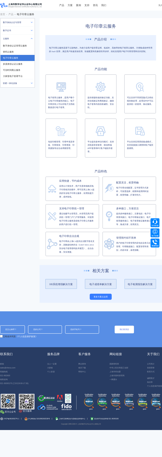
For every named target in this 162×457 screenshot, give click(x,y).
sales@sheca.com (7, 368)
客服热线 (4, 372)
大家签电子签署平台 (13, 76)
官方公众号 (10, 412)
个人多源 (51, 372)
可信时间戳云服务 (11, 70)
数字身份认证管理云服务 (15, 46)
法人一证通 (52, 364)
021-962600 (5, 375)
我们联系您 (124, 329)
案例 (78, 5)
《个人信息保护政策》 (27, 336)
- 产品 (9, 14)
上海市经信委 (115, 372)
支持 (86, 5)
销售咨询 (4, 379)
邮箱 (2, 364)
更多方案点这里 (101, 297)
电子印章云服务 (10, 58)
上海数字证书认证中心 (21, 5)
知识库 (150, 382)
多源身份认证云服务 (13, 64)
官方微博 (27, 411)
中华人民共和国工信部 (119, 368)
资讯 (95, 5)
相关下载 (82, 368)
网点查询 (82, 364)
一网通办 (113, 379)
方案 (70, 5)
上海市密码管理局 (117, 375)
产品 (61, 5)
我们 (103, 5)
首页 (2, 14)
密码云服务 (8, 52)
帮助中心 (82, 372)
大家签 (50, 368)
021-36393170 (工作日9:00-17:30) (14, 383)
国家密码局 (114, 364)
